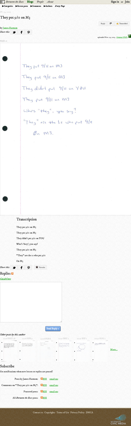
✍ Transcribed (121, 23)
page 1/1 (3, 41)
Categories (8, 6)
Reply (103, 23)
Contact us (38, 412)
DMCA (89, 412)
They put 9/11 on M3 (15, 17)
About (50, 2)
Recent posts (22, 6)
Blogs (30, 2)
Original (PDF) (123, 37)
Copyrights (49, 412)
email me (53, 378)
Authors (48, 6)
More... (114, 349)
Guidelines (5, 279)
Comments (36, 6)
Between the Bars (15, 2)
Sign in (115, 2)
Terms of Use (62, 412)
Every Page (60, 6)
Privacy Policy (77, 412)
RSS (44, 378)
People (40, 2)
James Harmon (10, 27)
